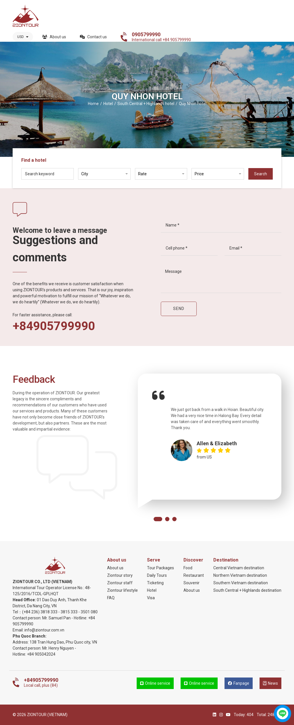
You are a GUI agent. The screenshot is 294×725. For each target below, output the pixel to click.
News (270, 683)
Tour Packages (160, 568)
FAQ (111, 597)
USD (22, 37)
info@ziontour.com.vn (44, 630)
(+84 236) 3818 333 (39, 612)
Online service (155, 683)
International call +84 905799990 (161, 37)
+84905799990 (54, 326)
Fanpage (238, 683)
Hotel (151, 590)
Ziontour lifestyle (122, 590)
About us (54, 37)
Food (187, 568)
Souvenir (191, 583)
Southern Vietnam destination (240, 583)
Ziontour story (120, 575)
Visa (151, 597)
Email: (18, 630)
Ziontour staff (120, 583)
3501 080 (89, 612)
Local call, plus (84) (41, 682)
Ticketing (155, 583)
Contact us (93, 37)
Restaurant (193, 575)
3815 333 (69, 612)
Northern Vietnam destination (240, 575)
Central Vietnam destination (238, 568)
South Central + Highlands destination (247, 590)
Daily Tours (157, 575)
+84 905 (34, 654)
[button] (158, 519)
